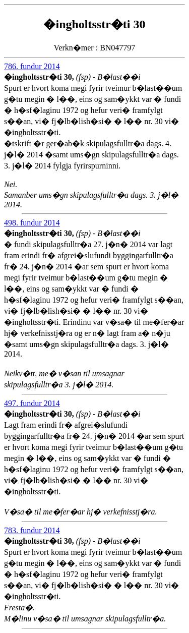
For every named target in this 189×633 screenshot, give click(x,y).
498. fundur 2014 (32, 222)
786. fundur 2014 (32, 66)
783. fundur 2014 (32, 530)
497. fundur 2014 (32, 403)
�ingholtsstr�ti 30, (40, 77)
